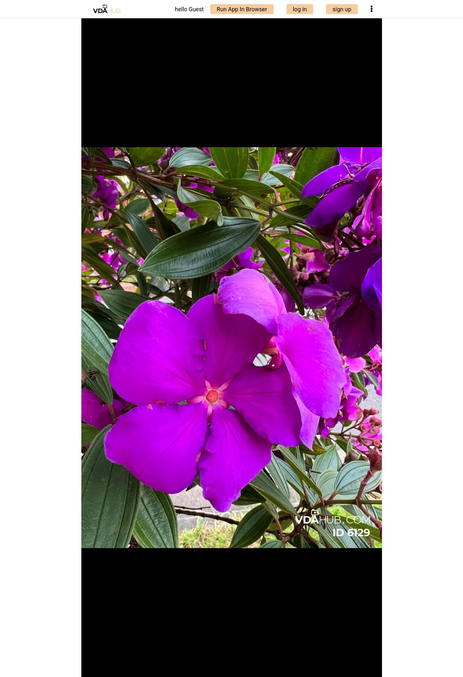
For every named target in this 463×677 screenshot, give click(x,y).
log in (300, 9)
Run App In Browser (242, 9)
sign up (341, 9)
